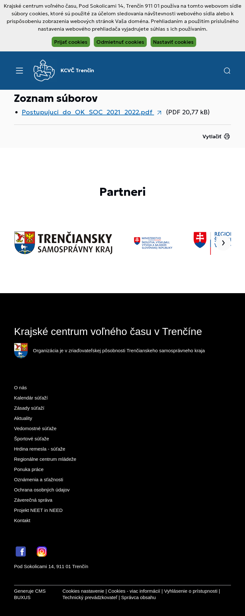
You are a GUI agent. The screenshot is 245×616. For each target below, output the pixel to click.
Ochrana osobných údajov (42, 489)
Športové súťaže (31, 438)
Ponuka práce (29, 469)
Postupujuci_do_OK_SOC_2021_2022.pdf (88, 112)
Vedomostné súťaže (35, 428)
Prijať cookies (70, 42)
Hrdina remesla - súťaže (39, 449)
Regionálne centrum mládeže (45, 459)
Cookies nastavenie (83, 591)
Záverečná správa (33, 500)
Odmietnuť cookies (120, 42)
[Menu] (19, 70)
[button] (227, 70)
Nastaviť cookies (173, 42)
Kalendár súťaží (31, 397)
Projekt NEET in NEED (38, 510)
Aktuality (23, 418)
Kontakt (22, 520)
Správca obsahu (138, 597)
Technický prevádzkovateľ (90, 597)
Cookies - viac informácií (134, 591)
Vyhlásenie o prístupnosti (190, 591)
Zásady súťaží (29, 408)
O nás (20, 387)
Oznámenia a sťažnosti (38, 479)
